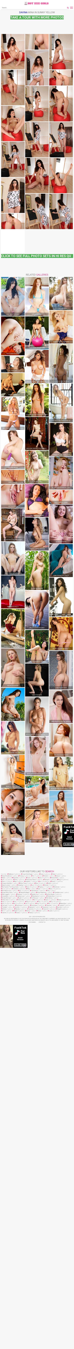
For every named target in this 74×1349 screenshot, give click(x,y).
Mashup (19, 894)
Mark (3, 877)
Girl (34, 900)
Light (20, 898)
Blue (36, 883)
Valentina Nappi (24, 892)
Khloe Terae (23, 883)
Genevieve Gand (31, 879)
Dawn (46, 900)
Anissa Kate (54, 877)
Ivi (2, 889)
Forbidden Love (58, 892)
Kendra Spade (50, 894)
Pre (52, 901)
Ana (51, 889)
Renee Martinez (41, 892)
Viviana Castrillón (7, 883)
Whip (28, 889)
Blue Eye (59, 907)
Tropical (61, 905)
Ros (39, 901)
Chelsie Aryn (51, 896)
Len (3, 879)
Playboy (41, 887)
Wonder (46, 885)
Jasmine (30, 909)
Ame (27, 887)
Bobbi (49, 883)
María (59, 900)
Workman (56, 887)
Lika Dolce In (34, 890)
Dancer (58, 876)
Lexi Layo (4, 905)
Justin (50, 911)
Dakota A (31, 907)
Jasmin (4, 912)
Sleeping (20, 885)
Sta (15, 901)
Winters (4, 909)
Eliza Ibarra (35, 896)
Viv (33, 876)
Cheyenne (45, 907)
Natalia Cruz (34, 894)
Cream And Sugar (27, 874)
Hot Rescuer (34, 898)
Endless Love (20, 896)
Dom (3, 881)
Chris (15, 879)
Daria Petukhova (7, 876)
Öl (2, 911)
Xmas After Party (7, 892)
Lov (33, 885)
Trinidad (4, 907)
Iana (40, 877)
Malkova (10, 874)
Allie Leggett (5, 894)
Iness (41, 874)
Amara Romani (6, 898)
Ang (59, 879)
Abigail (59, 909)
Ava (37, 903)
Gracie (18, 912)
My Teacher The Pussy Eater (10, 887)
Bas (15, 881)
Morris (28, 911)
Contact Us (42, 922)
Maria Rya (63, 903)
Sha (27, 901)
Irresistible (5, 896)
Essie (28, 877)
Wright (15, 911)
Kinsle (39, 911)
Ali (49, 903)
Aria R (53, 881)
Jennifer (17, 907)
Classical (48, 905)
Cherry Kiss (21, 900)
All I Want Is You (6, 890)
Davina (23, 12)
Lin (40, 881)
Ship (48, 890)
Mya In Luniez (6, 885)
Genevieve (19, 905)
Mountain (15, 877)
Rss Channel (32, 922)
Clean (54, 874)
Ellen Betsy (49, 898)
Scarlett (27, 881)
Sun (3, 901)
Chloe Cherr (5, 900)
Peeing (21, 876)
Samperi (46, 879)
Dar (15, 903)
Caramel (45, 909)
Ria (20, 890)
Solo (39, 889)
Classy (31, 912)
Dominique (34, 905)
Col (26, 903)
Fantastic (15, 889)
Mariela (17, 909)
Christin (46, 876)
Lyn (3, 903)
